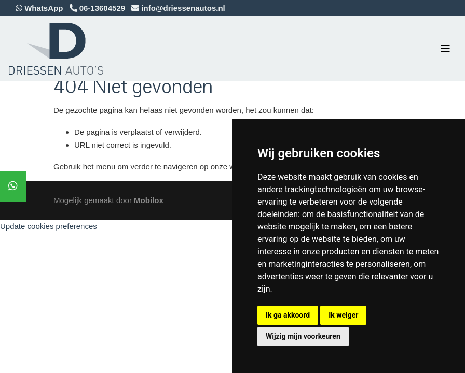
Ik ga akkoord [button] (288, 315)
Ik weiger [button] (343, 315)
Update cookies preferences (48, 226)
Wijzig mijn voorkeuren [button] (303, 336)
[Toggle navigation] (445, 48)
